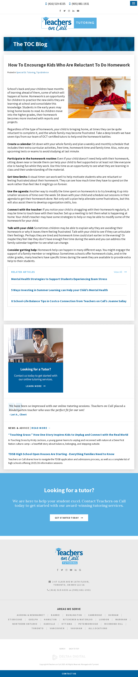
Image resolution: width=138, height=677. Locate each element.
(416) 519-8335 (57, 4)
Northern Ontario (24, 623)
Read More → (41, 428)
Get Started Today (67, 517)
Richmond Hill (113, 623)
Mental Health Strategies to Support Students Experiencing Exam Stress (59, 279)
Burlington (74, 615)
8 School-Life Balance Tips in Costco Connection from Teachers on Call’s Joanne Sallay (68, 301)
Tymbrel (95, 664)
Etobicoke (15, 619)
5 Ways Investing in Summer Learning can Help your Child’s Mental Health (59, 290)
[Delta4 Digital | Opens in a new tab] (69, 659)
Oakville (49, 623)
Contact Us (69, 673)
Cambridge (95, 615)
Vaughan (76, 628)
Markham (121, 619)
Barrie (55, 615)
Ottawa (66, 623)
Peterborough (88, 623)
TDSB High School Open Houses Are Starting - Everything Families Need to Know (61, 454)
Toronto (37, 628)
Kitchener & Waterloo (78, 619)
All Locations (98, 628)
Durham (113, 615)
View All (118, 272)
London (104, 619)
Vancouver (57, 628)
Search (62, 649)
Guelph (33, 619)
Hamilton (50, 619)
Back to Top (74, 649)
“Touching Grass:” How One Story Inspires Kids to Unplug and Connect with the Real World (68, 435)
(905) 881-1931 (80, 4)
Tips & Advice (42, 72)
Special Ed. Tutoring (25, 72)
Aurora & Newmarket (31, 615)
